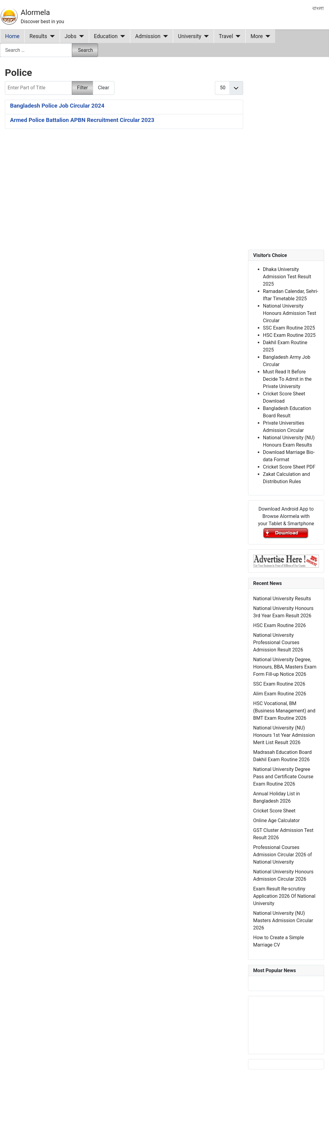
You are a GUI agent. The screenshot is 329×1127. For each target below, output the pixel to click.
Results (38, 36)
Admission (147, 36)
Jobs (70, 36)
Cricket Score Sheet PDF (289, 467)
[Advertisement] (117, 206)
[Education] (121, 36)
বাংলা (318, 8)
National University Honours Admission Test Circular (289, 313)
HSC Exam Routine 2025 (289, 335)
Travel (226, 36)
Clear (103, 88)
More (256, 36)
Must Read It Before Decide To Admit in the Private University (287, 379)
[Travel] (237, 36)
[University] (205, 36)
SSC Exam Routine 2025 (289, 328)
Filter (82, 88)
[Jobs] (80, 36)
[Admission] (164, 36)
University (189, 36)
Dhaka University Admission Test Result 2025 (287, 276)
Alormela (35, 12)
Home (12, 36)
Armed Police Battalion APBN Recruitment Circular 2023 (82, 120)
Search (85, 50)
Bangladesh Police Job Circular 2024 (57, 105)
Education (106, 36)
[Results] (51, 36)
